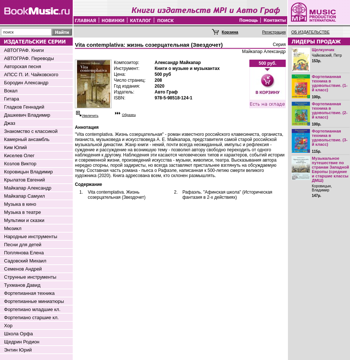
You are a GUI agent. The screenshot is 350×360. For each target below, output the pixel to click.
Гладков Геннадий (24, 107)
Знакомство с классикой (31, 131)
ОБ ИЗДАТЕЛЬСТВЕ (310, 32)
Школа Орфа (18, 333)
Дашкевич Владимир (27, 115)
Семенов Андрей (23, 269)
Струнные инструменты (30, 277)
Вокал (11, 90)
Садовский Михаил (25, 261)
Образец (129, 115)
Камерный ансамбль (27, 139)
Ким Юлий (15, 147)
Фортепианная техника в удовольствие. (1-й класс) (329, 83)
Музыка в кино (20, 204)
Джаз (9, 123)
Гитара (11, 99)
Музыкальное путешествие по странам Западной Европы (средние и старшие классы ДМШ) (330, 169)
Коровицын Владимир (28, 171)
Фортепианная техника (29, 293)
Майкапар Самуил (24, 196)
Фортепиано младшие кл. (32, 309)
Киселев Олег (19, 155)
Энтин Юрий (18, 350)
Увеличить (90, 115)
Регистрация (274, 32)
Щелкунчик (323, 49)
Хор (8, 325)
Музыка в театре (22, 212)
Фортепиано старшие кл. (31, 317)
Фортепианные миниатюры (34, 301)
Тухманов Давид (22, 285)
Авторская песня (22, 66)
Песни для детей (23, 244)
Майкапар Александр (27, 188)
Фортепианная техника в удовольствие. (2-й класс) (329, 110)
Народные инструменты (30, 236)
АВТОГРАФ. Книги (24, 50)
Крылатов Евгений (24, 180)
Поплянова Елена (24, 252)
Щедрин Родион (21, 342)
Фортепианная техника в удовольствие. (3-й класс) (329, 138)
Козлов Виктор (20, 163)
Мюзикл (12, 228)
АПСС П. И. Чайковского (31, 74)
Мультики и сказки (24, 220)
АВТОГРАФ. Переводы (29, 58)
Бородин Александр (26, 82)
